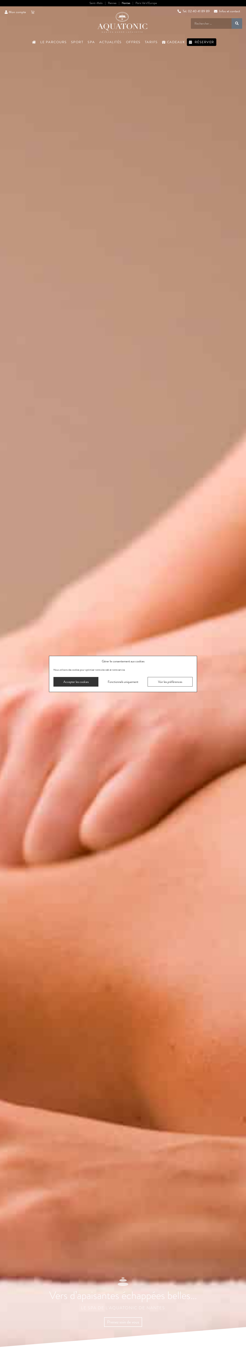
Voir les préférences (170, 682)
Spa (91, 42)
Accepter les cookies (76, 682)
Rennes (112, 3)
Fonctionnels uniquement (123, 682)
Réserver (201, 42)
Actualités (110, 42)
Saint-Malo (96, 3)
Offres (133, 42)
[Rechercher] (237, 23)
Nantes (126, 3)
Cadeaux (173, 42)
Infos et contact (227, 11)
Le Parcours (53, 42)
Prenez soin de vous (123, 1322)
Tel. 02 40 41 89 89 (194, 11)
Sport (77, 42)
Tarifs (151, 42)
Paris (146, 3)
